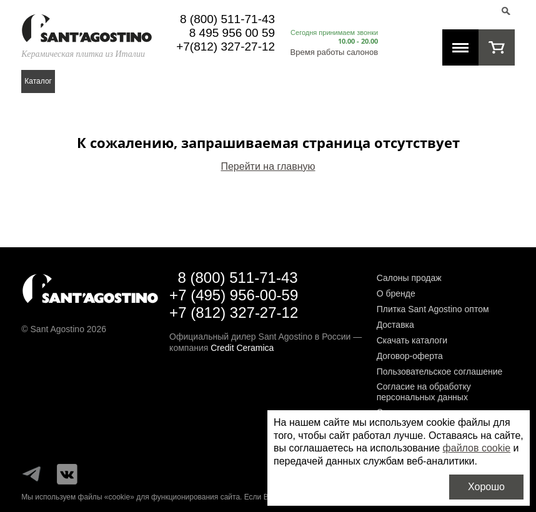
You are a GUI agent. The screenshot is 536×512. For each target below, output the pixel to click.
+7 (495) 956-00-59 (233, 295)
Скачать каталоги (412, 340)
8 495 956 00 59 (232, 32)
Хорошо (486, 486)
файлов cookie (477, 448)
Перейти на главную (268, 166)
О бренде (396, 293)
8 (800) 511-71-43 (227, 19)
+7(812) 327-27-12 (225, 46)
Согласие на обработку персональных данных (424, 392)
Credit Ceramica (242, 348)
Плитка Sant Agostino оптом (433, 309)
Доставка (395, 325)
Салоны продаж (409, 278)
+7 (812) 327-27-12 (233, 312)
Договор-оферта (410, 356)
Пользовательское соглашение (440, 372)
